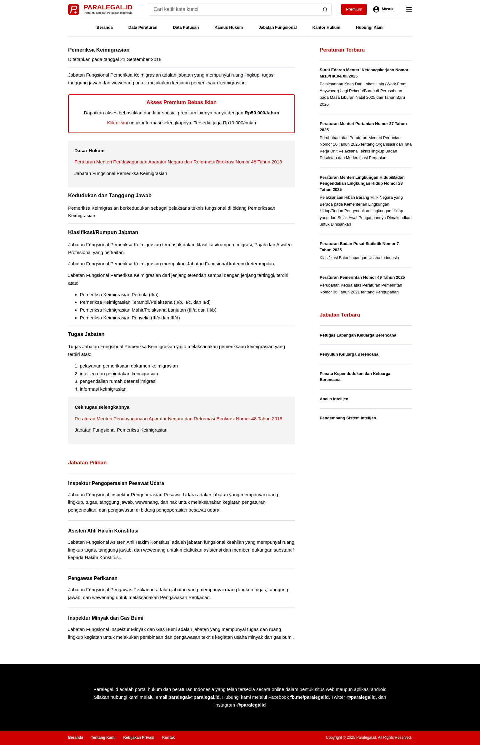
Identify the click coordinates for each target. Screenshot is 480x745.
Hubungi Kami (369, 27)
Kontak (168, 737)
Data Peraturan (142, 27)
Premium (354, 9)
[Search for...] (234, 9)
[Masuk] (383, 9)
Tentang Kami (103, 737)
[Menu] (409, 9)
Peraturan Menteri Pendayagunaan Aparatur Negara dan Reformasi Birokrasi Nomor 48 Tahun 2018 (178, 161)
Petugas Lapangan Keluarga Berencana (358, 335)
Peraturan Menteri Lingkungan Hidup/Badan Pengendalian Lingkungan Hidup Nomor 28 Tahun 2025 (362, 183)
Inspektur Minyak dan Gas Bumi (105, 618)
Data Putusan (186, 27)
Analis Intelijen (334, 399)
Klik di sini (117, 122)
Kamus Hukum (228, 27)
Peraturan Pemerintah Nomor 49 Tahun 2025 (362, 277)
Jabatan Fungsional (277, 27)
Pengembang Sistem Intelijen (348, 418)
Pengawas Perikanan (93, 578)
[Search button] (325, 9)
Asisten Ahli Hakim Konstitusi (103, 530)
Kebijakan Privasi (138, 737)
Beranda (105, 27)
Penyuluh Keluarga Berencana (349, 354)
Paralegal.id (108, 7)
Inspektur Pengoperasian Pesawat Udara (116, 483)
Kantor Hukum (326, 27)
